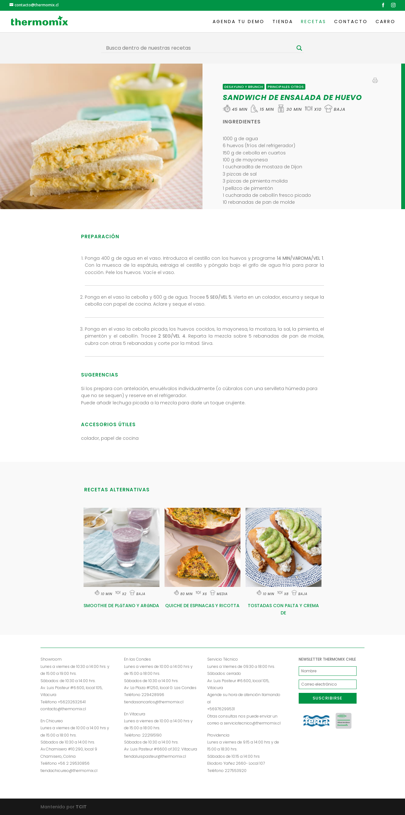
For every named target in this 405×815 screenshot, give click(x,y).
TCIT (81, 807)
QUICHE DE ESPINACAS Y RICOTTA (202, 605)
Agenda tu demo (239, 22)
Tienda (282, 22)
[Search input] (199, 48)
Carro (386, 22)
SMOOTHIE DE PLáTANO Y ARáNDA (121, 605)
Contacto (351, 22)
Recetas (313, 22)
